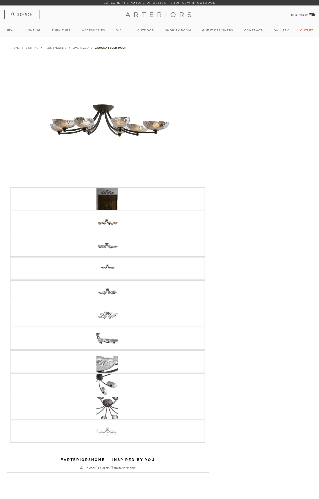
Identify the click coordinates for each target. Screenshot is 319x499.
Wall (121, 30)
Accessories (93, 30)
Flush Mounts (56, 47)
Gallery (281, 30)
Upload (90, 468)
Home (15, 47)
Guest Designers (217, 30)
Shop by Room (178, 30)
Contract (253, 30)
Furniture (61, 30)
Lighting (33, 30)
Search (25, 14)
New (10, 30)
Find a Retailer (298, 14)
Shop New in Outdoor (193, 2)
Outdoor (145, 30)
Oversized (81, 47)
